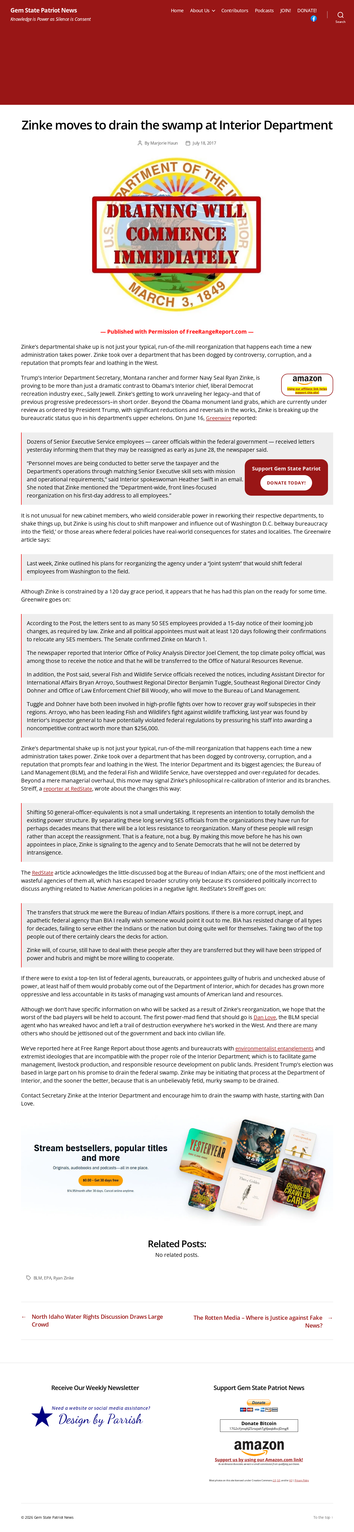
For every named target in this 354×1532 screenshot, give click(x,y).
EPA (47, 1278)
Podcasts (264, 11)
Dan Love (265, 1017)
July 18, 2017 (204, 143)
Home (177, 11)
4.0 (290, 1481)
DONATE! (307, 11)
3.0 (278, 1481)
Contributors (234, 11)
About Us (200, 11)
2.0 (274, 1481)
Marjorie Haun (164, 143)
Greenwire (219, 418)
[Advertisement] (177, 68)
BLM (38, 1278)
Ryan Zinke (63, 1278)
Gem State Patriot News (44, 10)
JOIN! (285, 11)
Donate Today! (286, 483)
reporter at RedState (69, 788)
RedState (43, 872)
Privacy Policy (302, 1481)
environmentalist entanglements (276, 1048)
